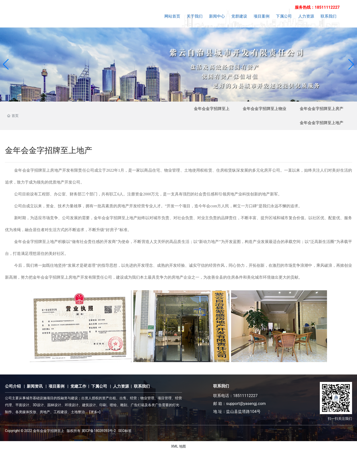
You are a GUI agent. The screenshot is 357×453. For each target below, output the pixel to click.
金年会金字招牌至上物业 (262, 109)
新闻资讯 (35, 387)
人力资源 (121, 387)
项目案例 (56, 387)
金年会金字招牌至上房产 (320, 109)
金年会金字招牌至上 (207, 109)
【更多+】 (95, 413)
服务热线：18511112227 (317, 7)
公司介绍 (13, 387)
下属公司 (99, 387)
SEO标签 (125, 432)
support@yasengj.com (246, 404)
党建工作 (78, 387)
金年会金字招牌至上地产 (320, 123)
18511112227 (245, 397)
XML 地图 (178, 448)
